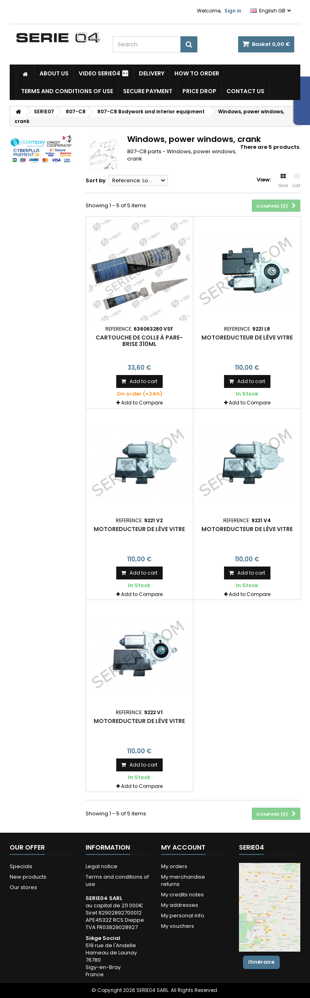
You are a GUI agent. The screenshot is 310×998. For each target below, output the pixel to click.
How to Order (196, 73)
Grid (283, 181)
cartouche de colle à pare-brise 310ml (139, 340)
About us (54, 73)
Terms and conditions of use (67, 91)
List (296, 181)
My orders (174, 866)
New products (28, 877)
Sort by (96, 180)
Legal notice (101, 866)
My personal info (182, 915)
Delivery (151, 73)
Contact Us (245, 91)
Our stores (23, 887)
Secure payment (147, 91)
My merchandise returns (183, 880)
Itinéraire (261, 962)
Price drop (199, 91)
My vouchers (177, 926)
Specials (21, 866)
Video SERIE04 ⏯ (104, 73)
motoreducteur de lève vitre (247, 337)
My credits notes (182, 894)
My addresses (179, 905)
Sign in (232, 10)
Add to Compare (142, 402)
